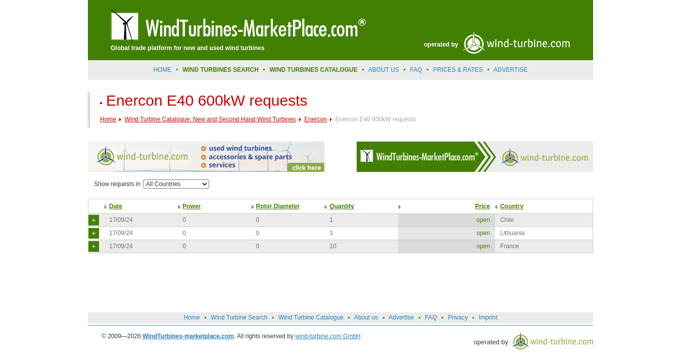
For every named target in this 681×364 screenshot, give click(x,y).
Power (192, 206)
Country (511, 206)
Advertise (401, 317)
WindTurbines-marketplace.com (188, 336)
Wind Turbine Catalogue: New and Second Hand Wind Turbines (210, 119)
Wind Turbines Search (220, 69)
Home (162, 69)
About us (383, 69)
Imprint (488, 317)
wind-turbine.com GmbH (327, 336)
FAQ (416, 69)
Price (482, 206)
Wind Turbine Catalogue (311, 317)
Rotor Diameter (278, 206)
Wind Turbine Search (239, 317)
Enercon (315, 119)
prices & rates (457, 69)
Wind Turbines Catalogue (314, 69)
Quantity (341, 206)
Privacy (458, 317)
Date (115, 206)
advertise (511, 69)
